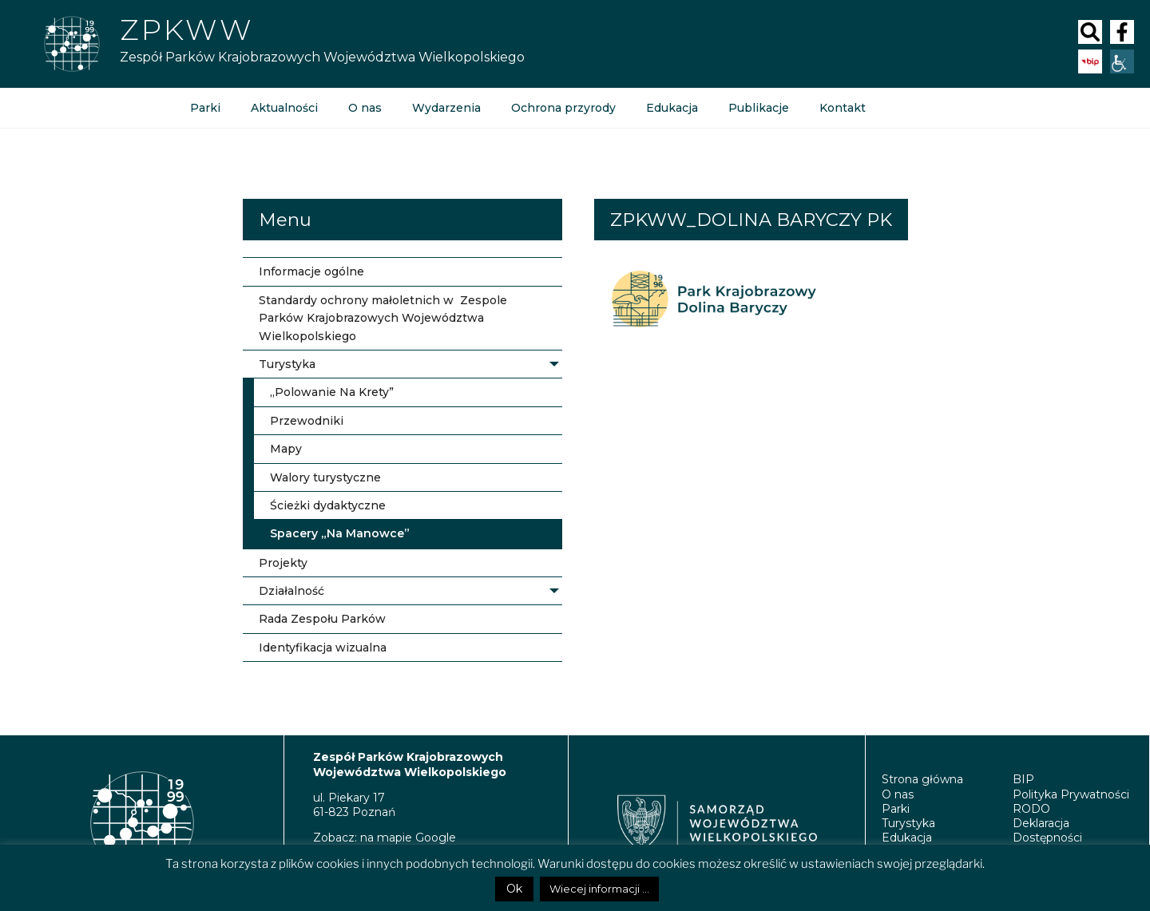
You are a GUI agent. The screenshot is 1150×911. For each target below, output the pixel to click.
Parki (205, 108)
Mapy (286, 449)
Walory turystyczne (325, 477)
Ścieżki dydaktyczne (328, 505)
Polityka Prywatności (1071, 794)
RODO (1031, 809)
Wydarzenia (446, 108)
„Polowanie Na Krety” (332, 392)
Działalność (291, 591)
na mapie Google (408, 837)
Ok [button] (514, 888)
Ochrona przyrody (563, 108)
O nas (365, 108)
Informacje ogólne (311, 271)
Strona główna (922, 779)
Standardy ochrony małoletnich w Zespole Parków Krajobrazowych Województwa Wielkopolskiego (383, 318)
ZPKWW (186, 29)
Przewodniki (306, 421)
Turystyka (287, 364)
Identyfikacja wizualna (323, 647)
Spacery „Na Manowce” (340, 533)
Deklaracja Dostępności (1047, 830)
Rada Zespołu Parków (322, 619)
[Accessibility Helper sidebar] (1122, 61)
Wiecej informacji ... (599, 888)
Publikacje (758, 108)
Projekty (283, 563)
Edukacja (672, 108)
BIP (1023, 779)
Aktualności (284, 108)
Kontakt (842, 108)
